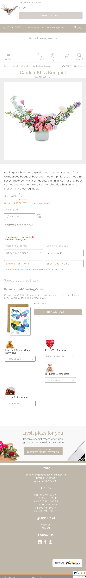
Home (5, 66)
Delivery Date (12, 209)
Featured (14, 66)
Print (66, 66)
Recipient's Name (15, 245)
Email (78, 66)
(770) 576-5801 (14, 27)
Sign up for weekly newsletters (43, 451)
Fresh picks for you (43, 437)
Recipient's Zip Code (55, 246)
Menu (8, 59)
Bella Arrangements (43, 38)
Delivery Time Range (18, 225)
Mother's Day (25, 66)
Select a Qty (10, 196)
